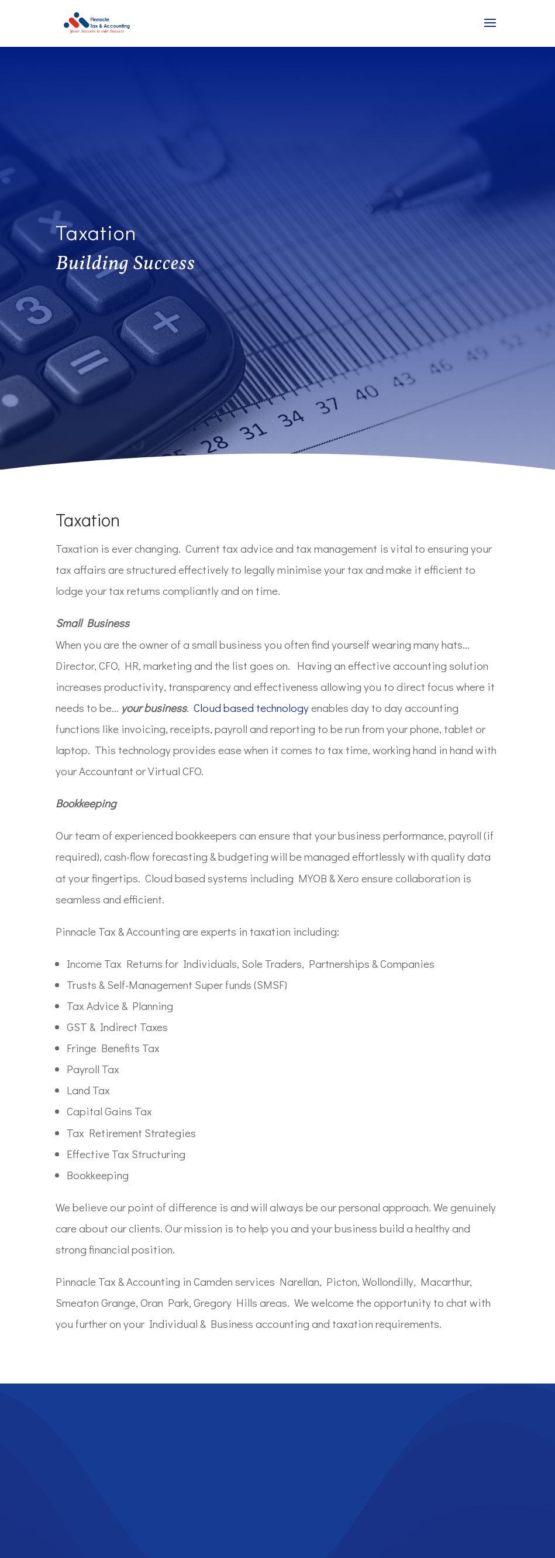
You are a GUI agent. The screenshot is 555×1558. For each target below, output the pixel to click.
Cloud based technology (251, 707)
